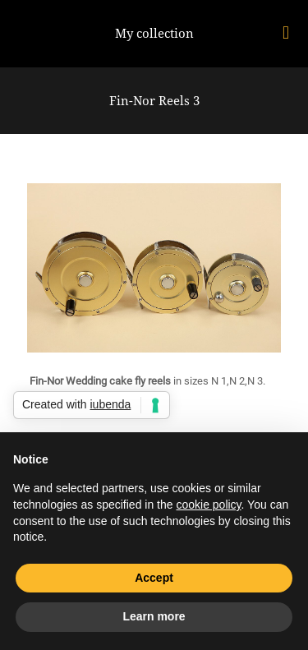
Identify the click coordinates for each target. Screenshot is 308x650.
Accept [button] (154, 577)
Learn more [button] (153, 616)
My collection (154, 33)
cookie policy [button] (208, 504)
